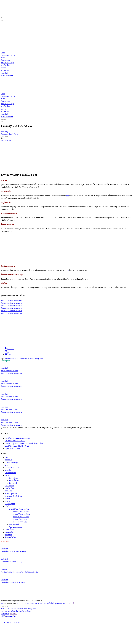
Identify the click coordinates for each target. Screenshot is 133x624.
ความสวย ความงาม (12, 467)
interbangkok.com (25, 611)
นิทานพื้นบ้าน (14, 480)
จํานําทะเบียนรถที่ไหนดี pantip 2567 (23, 608)
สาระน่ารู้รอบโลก (11, 493)
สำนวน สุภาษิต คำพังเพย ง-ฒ (11, 303)
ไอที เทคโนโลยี (10, 537)
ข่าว (6, 465)
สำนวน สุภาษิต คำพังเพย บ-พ (11, 308)
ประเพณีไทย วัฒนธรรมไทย (19, 509)
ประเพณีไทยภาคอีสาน (21, 514)
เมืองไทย (8, 506)
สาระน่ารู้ (8, 491)
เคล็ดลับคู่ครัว (10, 504)
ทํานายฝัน (13, 614)
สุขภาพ (7, 499)
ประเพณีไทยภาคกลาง (21, 511)
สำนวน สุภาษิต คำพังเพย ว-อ (11, 313)
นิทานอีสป (13, 483)
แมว (67, 270)
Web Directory (18, 622)
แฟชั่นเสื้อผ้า (9, 530)
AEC (6, 457)
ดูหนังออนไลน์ (60, 603)
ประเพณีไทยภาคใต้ (20, 519)
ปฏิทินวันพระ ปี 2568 (12, 448)
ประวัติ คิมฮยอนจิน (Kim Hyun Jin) (17, 438)
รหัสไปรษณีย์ (14, 524)
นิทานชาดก (13, 478)
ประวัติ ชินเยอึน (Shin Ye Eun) (15, 441)
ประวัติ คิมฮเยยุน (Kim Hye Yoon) (17, 446)
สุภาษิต (40, 358)
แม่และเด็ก (9, 532)
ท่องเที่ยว (8, 470)
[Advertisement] (66, 36)
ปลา (67, 196)
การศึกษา (8, 460)
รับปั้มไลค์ (70, 603)
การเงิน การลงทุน (11, 462)
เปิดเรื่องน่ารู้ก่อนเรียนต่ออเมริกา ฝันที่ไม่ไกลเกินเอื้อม (24, 443)
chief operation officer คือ (9, 611)
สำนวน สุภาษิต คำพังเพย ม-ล (11, 311)
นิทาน (7, 475)
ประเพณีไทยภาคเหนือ (21, 517)
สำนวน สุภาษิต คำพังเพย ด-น (11, 305)
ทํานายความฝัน (10, 473)
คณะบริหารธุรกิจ (23, 603)
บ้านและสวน (9, 486)
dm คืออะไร (5, 608)
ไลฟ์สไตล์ (8, 535)
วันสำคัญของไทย (15, 527)
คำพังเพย (8, 358)
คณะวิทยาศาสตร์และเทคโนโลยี (42, 603)
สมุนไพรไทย (9, 488)
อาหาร (7, 501)
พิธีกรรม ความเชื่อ (20, 522)
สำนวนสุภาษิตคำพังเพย (13, 496)
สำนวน (14, 358)
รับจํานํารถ (5, 614)
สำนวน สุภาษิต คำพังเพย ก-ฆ (11, 300)
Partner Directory (6, 622)
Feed (2, 603)
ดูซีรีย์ (3, 616)
